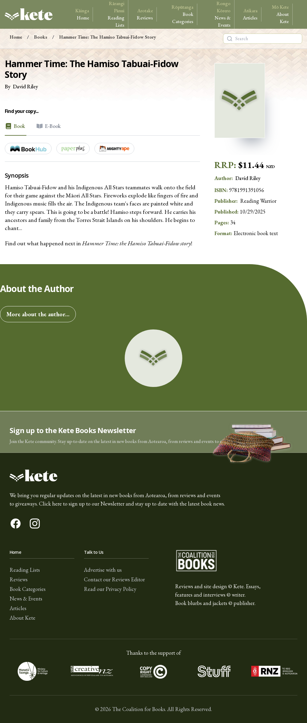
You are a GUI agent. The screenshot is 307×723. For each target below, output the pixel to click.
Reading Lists (112, 14)
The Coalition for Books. (139, 709)
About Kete (279, 14)
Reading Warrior (258, 200)
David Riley (25, 86)
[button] (153, 432)
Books (40, 37)
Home (82, 14)
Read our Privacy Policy (110, 589)
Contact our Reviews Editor (114, 579)
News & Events (218, 14)
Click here (50, 503)
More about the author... (38, 314)
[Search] (230, 39)
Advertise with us (103, 569)
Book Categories (179, 14)
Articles (250, 14)
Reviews (145, 14)
